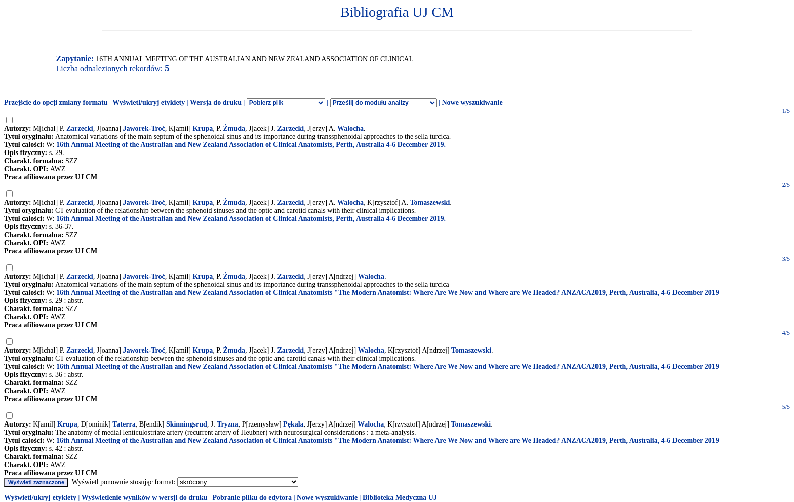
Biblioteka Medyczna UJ (400, 497)
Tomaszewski (430, 202)
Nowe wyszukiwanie (472, 102)
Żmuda (234, 128)
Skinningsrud (186, 424)
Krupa (203, 128)
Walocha (350, 128)
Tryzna (228, 424)
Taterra (123, 424)
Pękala (293, 424)
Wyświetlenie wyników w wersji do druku (145, 497)
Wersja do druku (216, 102)
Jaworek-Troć (144, 128)
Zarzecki (79, 128)
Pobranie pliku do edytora (252, 497)
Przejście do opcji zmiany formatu (56, 102)
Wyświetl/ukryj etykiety (148, 102)
